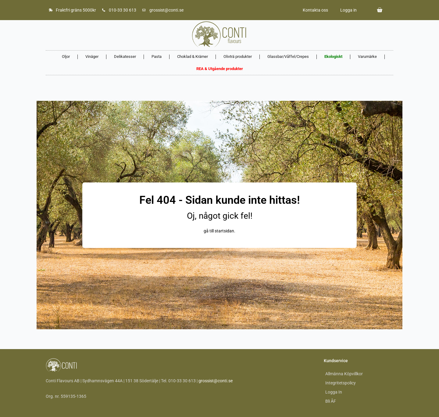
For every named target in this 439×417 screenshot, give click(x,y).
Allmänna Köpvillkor (344, 373)
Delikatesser (125, 56)
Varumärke (367, 56)
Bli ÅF (330, 401)
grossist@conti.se (215, 380)
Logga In (333, 392)
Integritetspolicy (340, 382)
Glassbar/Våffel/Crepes (288, 56)
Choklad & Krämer (192, 56)
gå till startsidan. (219, 230)
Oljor (66, 56)
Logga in (348, 10)
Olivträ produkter (237, 56)
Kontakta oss (315, 10)
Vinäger (91, 56)
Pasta (157, 56)
